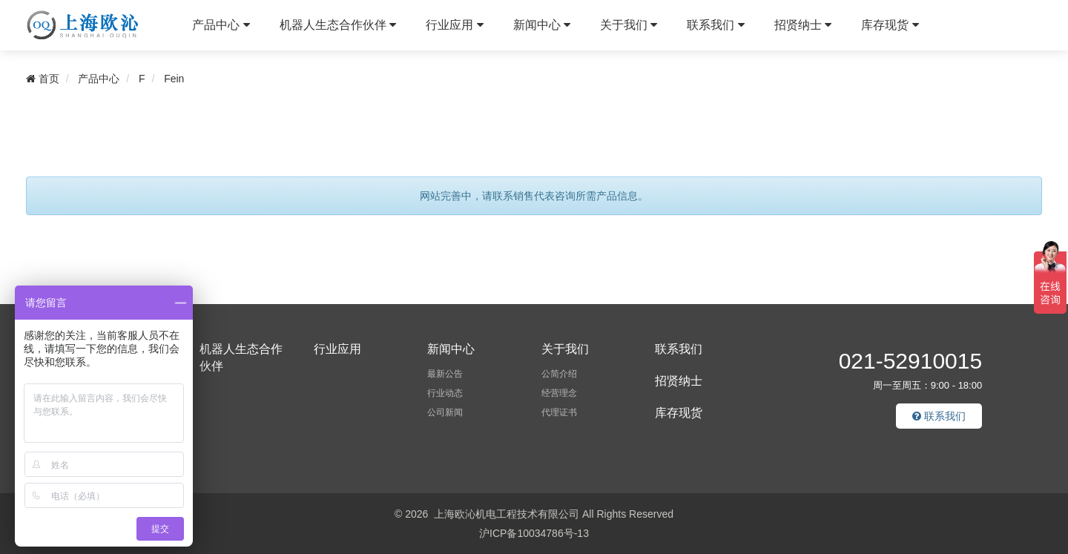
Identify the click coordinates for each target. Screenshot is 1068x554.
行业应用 (454, 25)
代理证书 (559, 412)
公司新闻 (445, 412)
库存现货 (889, 25)
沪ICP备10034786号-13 (534, 533)
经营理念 (559, 393)
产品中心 (220, 25)
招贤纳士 (802, 25)
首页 (42, 79)
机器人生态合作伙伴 (338, 25)
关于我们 (628, 25)
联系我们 (715, 25)
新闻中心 (541, 25)
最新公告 (445, 374)
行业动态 (445, 393)
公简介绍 (559, 374)
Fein (174, 79)
